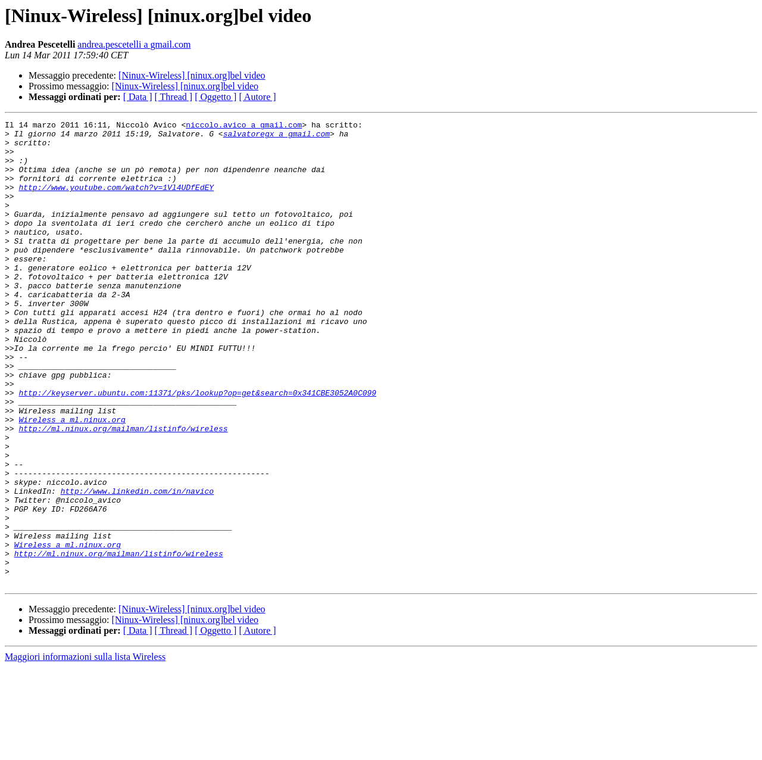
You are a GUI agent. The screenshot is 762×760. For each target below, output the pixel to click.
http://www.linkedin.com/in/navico (137, 565)
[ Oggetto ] (215, 97)
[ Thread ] (174, 97)
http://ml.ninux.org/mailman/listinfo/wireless (122, 490)
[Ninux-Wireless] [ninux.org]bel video (192, 75)
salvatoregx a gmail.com (276, 137)
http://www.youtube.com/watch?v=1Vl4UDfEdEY (116, 201)
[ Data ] (137, 97)
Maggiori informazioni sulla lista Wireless (85, 750)
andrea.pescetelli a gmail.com (133, 44)
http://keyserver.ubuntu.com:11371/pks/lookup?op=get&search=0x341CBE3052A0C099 (197, 448)
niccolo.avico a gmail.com (244, 126)
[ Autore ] (257, 97)
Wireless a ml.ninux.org (71, 480)
